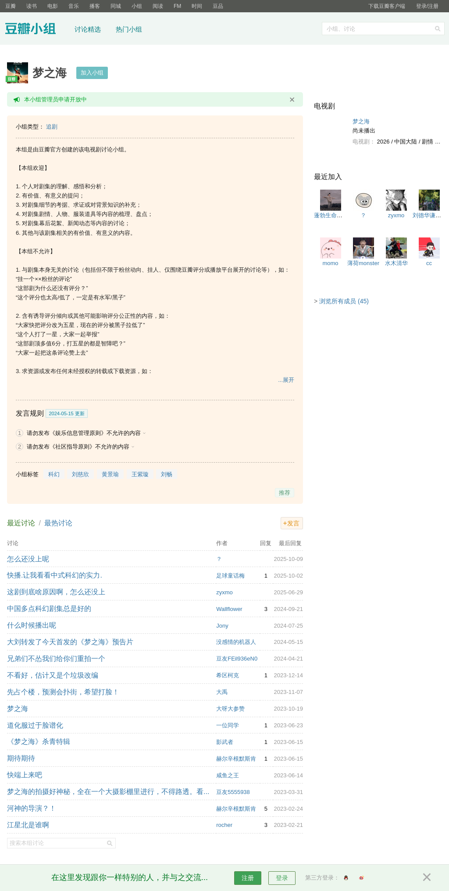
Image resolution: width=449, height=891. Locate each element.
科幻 (54, 474)
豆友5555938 (233, 792)
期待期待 (21, 758)
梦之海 (17, 708)
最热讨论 (58, 523)
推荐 (284, 492)
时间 (197, 6)
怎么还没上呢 (28, 559)
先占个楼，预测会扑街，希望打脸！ (63, 692)
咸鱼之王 (227, 775)
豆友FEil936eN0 (236, 658)
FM (177, 6)
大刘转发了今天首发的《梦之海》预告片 (70, 642)
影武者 (224, 742)
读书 (31, 6)
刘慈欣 (80, 474)
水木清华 (396, 263)
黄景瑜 (110, 474)
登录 (282, 877)
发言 (293, 523)
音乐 (73, 6)
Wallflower (229, 609)
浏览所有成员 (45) (344, 301)
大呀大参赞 (230, 708)
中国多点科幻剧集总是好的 (49, 608)
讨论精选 (88, 29)
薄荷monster (363, 263)
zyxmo (224, 592)
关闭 (292, 99)
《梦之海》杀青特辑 (38, 741)
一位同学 (227, 725)
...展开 (286, 380)
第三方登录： (322, 877)
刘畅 (166, 474)
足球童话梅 (230, 575)
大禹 (222, 692)
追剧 (51, 126)
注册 (248, 877)
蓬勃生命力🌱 (331, 215)
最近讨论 (21, 523)
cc (429, 263)
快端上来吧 (24, 775)
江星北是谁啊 (28, 825)
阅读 (158, 6)
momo (330, 263)
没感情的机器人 (236, 642)
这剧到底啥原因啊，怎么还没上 (56, 592)
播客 (94, 6)
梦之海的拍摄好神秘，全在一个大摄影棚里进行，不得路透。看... (108, 791)
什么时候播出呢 (31, 625)
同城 (115, 6)
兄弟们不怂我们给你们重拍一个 (56, 658)
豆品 (218, 6)
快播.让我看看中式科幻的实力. (54, 575)
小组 (137, 6)
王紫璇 (140, 474)
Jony (222, 625)
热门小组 (129, 29)
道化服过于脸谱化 (35, 725)
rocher (224, 825)
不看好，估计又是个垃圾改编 (52, 675)
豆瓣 (10, 6)
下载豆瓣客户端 (386, 6)
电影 (52, 6)
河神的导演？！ (31, 808)
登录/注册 (427, 6)
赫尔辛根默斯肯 (236, 758)
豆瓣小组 (37, 30)
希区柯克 (227, 675)
